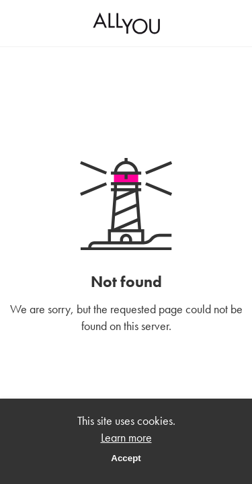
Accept (125, 458)
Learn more (126, 437)
